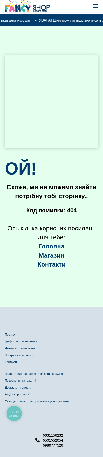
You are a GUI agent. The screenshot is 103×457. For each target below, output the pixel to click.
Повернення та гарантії (20, 380)
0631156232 (53, 435)
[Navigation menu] (95, 6)
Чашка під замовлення (20, 348)
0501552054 (53, 440)
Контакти (11, 362)
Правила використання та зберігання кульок (34, 374)
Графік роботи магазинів (21, 341)
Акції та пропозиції (17, 394)
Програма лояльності (19, 355)
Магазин (52, 255)
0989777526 (53, 445)
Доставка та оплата (18, 387)
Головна (52, 246)
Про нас (10, 334)
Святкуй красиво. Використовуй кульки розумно (37, 401)
